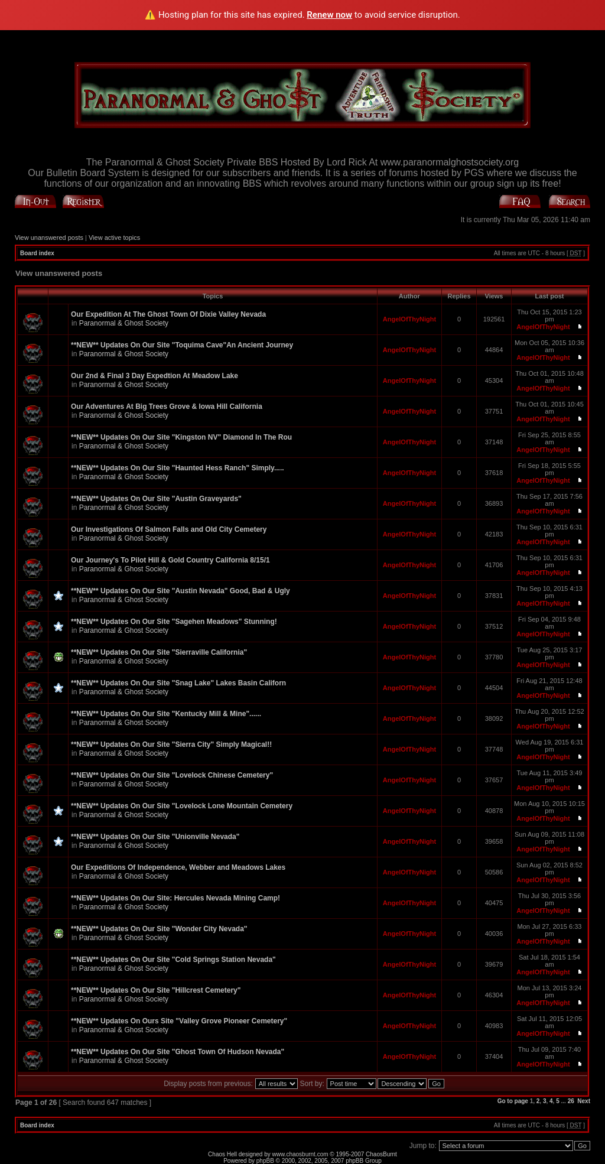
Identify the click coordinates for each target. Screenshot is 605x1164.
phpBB (265, 1161)
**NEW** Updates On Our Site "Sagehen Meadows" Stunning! (174, 621)
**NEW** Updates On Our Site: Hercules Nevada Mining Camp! (175, 898)
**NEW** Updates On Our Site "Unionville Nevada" (155, 837)
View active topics (114, 237)
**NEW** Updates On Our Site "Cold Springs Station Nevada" (173, 959)
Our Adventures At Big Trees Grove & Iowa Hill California (166, 406)
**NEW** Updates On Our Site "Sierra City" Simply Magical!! (171, 744)
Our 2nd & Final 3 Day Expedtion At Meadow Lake (154, 376)
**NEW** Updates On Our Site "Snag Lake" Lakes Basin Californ (178, 683)
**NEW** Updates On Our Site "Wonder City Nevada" (159, 929)
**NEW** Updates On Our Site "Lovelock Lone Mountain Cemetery (181, 806)
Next (583, 1101)
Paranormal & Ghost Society (123, 323)
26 (571, 1101)
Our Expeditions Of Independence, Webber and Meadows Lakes (178, 867)
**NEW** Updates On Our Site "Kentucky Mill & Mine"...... (166, 714)
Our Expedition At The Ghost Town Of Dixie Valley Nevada (168, 314)
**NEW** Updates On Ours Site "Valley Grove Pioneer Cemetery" (179, 1021)
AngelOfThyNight (409, 319)
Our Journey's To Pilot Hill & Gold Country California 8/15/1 (170, 560)
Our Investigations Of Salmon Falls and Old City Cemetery (168, 529)
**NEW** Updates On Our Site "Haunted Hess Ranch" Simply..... (177, 468)
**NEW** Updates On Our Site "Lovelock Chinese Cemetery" (172, 775)
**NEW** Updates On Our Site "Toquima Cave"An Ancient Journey (182, 345)
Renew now (329, 14)
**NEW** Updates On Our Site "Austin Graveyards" (156, 499)
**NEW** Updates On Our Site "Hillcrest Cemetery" (155, 990)
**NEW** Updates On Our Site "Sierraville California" (159, 652)
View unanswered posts (49, 237)
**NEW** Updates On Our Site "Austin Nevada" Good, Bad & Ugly (180, 591)
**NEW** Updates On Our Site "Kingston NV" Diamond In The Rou (181, 437)
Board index (37, 253)
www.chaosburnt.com (300, 1154)
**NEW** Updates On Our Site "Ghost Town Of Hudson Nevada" (177, 1052)
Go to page (512, 1101)
